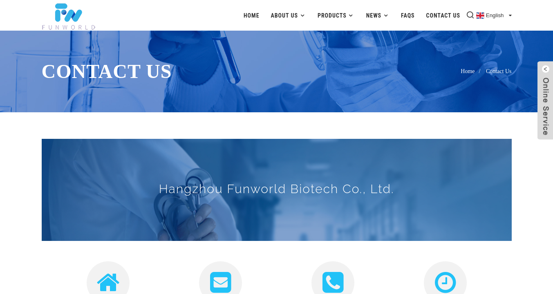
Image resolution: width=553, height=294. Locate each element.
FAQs (408, 15)
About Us (288, 15)
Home (252, 15)
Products (336, 15)
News (378, 15)
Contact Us (443, 15)
